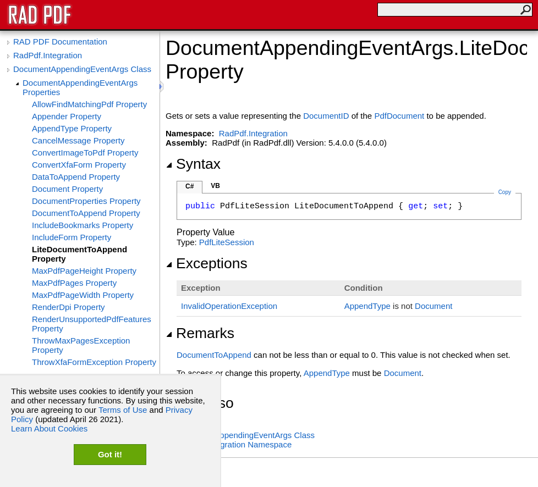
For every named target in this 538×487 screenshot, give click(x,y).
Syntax (193, 164)
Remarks (200, 333)
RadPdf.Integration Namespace (234, 444)
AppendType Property (72, 128)
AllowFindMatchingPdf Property (89, 104)
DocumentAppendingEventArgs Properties (80, 87)
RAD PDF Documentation (60, 41)
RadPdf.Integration (47, 55)
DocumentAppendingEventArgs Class (82, 69)
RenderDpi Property (68, 307)
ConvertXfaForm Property (79, 164)
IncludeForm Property (71, 237)
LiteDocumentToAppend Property (79, 254)
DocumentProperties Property (86, 201)
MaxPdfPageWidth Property (83, 295)
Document (433, 306)
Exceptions (207, 263)
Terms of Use (122, 409)
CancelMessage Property (78, 140)
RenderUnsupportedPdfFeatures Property (91, 323)
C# (189, 186)
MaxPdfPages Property (74, 282)
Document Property (67, 188)
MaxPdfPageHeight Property (84, 270)
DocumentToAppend (214, 354)
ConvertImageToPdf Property (85, 152)
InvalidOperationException (229, 306)
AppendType (367, 306)
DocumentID (326, 115)
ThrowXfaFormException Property (94, 362)
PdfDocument (399, 115)
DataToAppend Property (76, 176)
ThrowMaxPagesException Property (81, 345)
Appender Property (66, 116)
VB (215, 186)
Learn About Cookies (49, 428)
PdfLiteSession (226, 242)
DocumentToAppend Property (86, 213)
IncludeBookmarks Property (82, 225)
